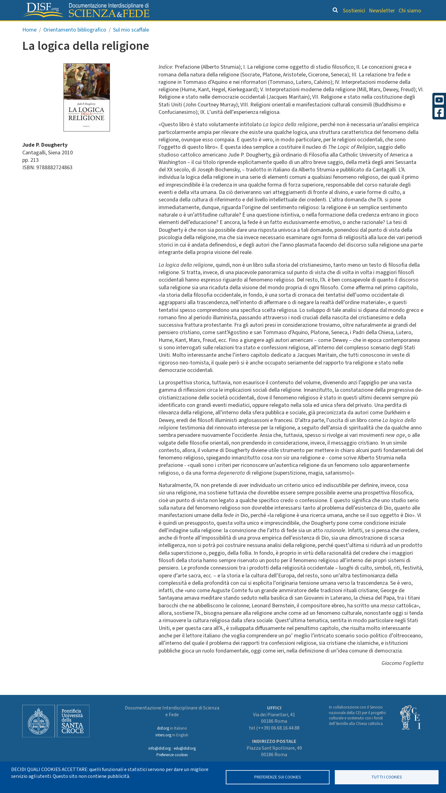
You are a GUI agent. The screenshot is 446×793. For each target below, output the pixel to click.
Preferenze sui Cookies (277, 777)
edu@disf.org (185, 748)
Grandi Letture (144, 26)
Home (29, 43)
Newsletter (382, 11)
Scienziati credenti (337, 26)
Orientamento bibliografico (219, 26)
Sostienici (354, 11)
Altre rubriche (393, 26)
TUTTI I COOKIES (386, 777)
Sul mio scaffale (131, 43)
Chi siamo (410, 11)
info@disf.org (159, 748)
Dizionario (288, 26)
